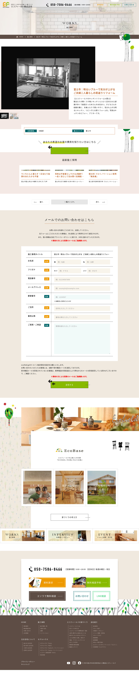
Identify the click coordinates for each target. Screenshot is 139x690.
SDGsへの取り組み (98, 662)
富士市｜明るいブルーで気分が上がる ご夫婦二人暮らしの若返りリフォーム (82, 274)
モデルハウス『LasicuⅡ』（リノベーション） (52, 668)
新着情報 (95, 657)
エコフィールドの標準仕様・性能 (78, 651)
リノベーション (44, 653)
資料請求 (26, 646)
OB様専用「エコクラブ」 (99, 667)
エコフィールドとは (74, 646)
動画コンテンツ (73, 667)
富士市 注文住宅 (28, 663)
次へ (97, 222)
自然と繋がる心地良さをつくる (77, 653)
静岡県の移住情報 (74, 664)
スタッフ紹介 (96, 648)
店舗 (41, 651)
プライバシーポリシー (62, 257)
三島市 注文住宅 (28, 668)
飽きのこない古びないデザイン (77, 655)
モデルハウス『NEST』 (46, 665)
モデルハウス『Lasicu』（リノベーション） (51, 670)
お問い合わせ (27, 651)
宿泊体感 (42, 675)
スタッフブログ (97, 655)
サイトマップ (25, 684)
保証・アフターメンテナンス (77, 660)
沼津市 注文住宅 (28, 670)
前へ (41, 222)
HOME (23, 642)
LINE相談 (26, 653)
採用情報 (95, 660)
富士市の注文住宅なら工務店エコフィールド (101, 683)
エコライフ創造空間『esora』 (48, 672)
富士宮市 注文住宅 (28, 665)
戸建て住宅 (43, 648)
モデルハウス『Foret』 (46, 663)
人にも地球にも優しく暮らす (77, 657)
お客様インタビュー (98, 651)
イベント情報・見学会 (99, 653)
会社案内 (95, 646)
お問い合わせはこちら (69, 150)
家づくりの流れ (73, 662)
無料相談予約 (27, 648)
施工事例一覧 (43, 646)
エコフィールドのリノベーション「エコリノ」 (105, 664)
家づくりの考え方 (74, 648)
